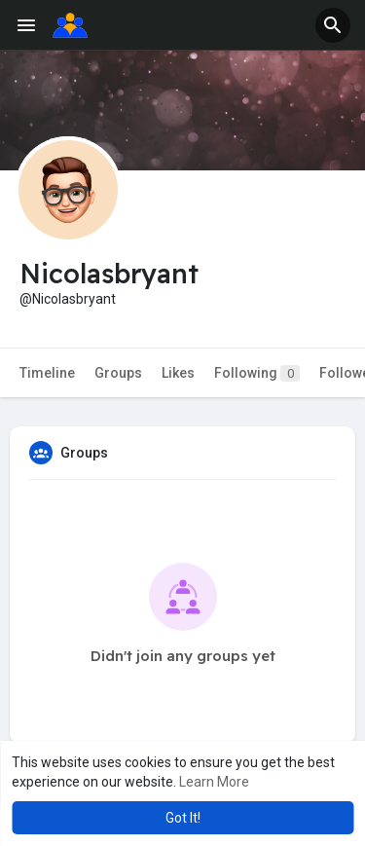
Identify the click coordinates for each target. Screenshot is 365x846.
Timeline (47, 373)
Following (257, 373)
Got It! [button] (183, 818)
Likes (178, 373)
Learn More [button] (214, 782)
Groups (118, 373)
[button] (332, 25)
